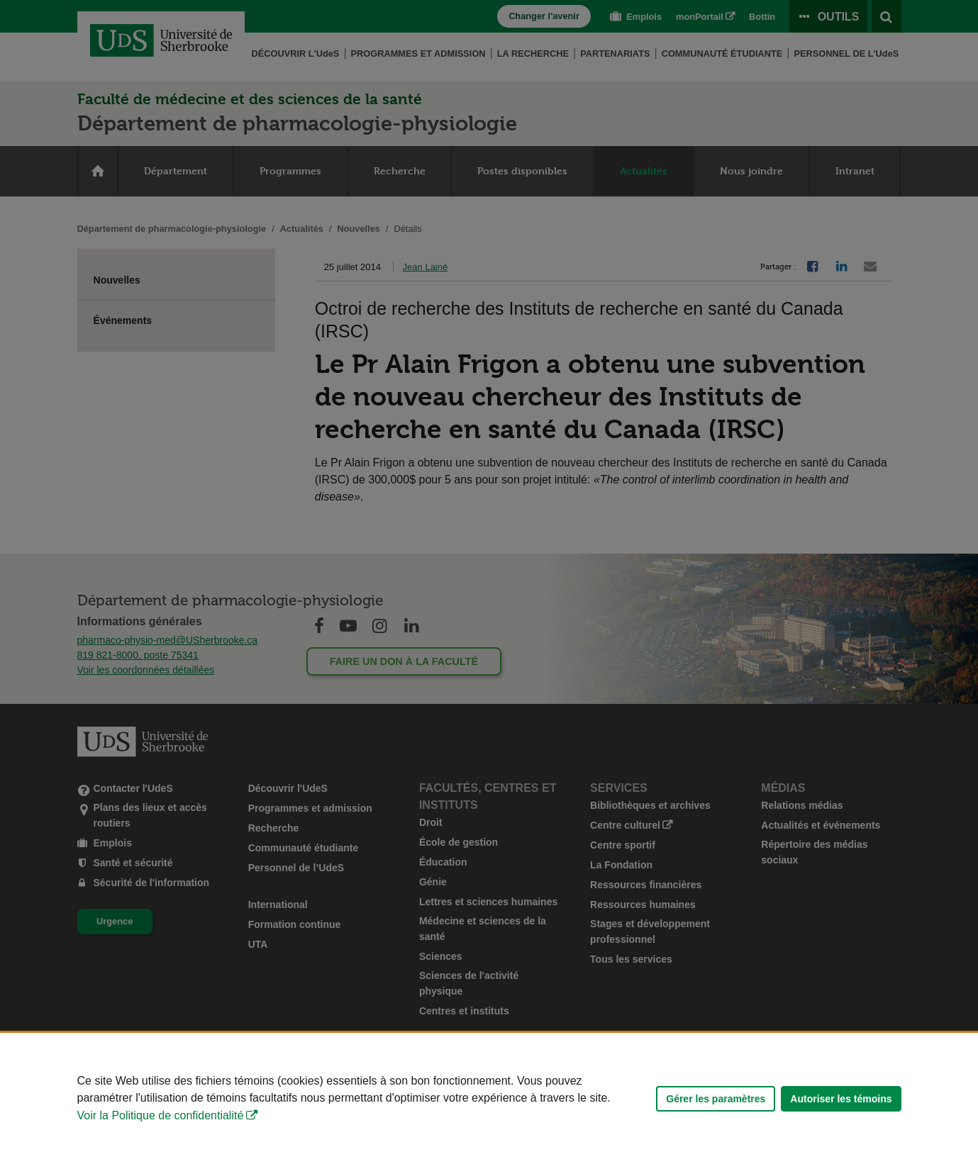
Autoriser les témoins (840, 1098)
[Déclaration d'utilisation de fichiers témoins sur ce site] (489, 1098)
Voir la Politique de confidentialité (160, 1115)
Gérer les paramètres (715, 1098)
